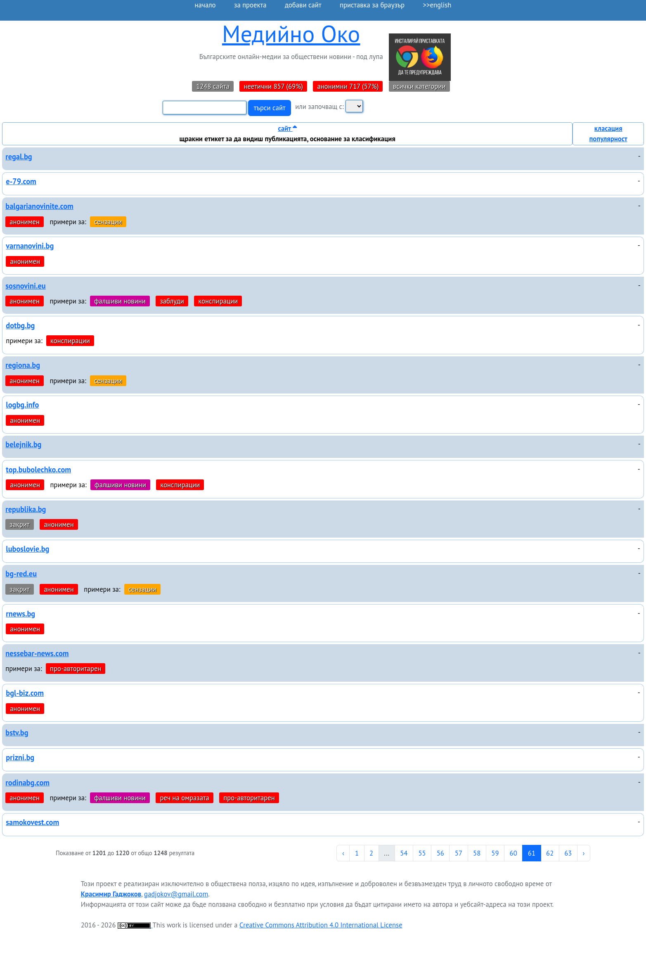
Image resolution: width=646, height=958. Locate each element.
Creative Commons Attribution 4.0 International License (320, 925)
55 (422, 853)
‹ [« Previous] (343, 853)
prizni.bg (20, 757)
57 (458, 853)
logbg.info (22, 405)
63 (568, 853)
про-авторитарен (75, 668)
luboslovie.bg (27, 549)
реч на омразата (184, 797)
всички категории (419, 86)
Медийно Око (291, 34)
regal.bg (18, 156)
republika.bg (25, 509)
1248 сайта (213, 86)
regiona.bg (22, 365)
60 (513, 853)
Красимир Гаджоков (111, 894)
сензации (108, 221)
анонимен (24, 221)
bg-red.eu (21, 574)
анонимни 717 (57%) (348, 86)
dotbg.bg (20, 325)
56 (440, 853)
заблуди (172, 301)
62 (550, 853)
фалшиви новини (120, 301)
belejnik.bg (23, 444)
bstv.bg (16, 732)
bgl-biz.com (25, 693)
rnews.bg (20, 614)
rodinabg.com (27, 782)
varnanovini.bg (30, 246)
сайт (287, 128)
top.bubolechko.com (38, 469)
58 (476, 853)
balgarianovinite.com (39, 206)
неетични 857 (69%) (273, 86)
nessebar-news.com (37, 653)
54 (403, 853)
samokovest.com (32, 822)
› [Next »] (584, 853)
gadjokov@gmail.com (176, 894)
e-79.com (21, 181)
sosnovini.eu (25, 286)
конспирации (218, 301)
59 (495, 853)
